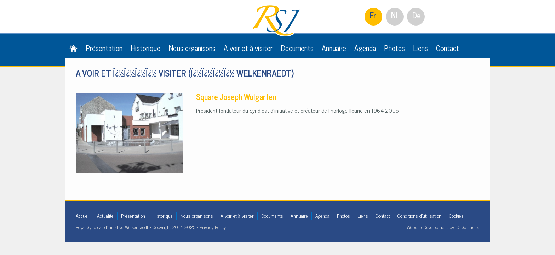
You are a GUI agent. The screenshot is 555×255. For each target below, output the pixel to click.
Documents (297, 48)
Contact (447, 48)
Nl (394, 15)
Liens (420, 48)
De (416, 15)
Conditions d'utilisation (419, 215)
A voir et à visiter (248, 48)
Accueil (83, 215)
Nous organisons (192, 48)
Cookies (456, 215)
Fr (373, 15)
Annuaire (334, 48)
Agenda (365, 48)
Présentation (104, 48)
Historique (145, 48)
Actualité (105, 215)
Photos (394, 48)
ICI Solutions (467, 227)
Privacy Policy (213, 227)
